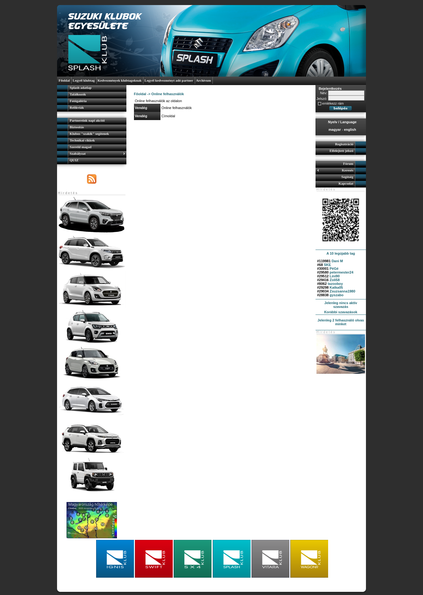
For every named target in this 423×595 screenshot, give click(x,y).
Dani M (337, 261)
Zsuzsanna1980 (342, 291)
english (350, 129)
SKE (327, 265)
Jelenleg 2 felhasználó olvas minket (340, 322)
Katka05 (336, 287)
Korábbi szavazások (340, 312)
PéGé (334, 268)
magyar (334, 129)
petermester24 (341, 272)
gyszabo (337, 295)
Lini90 (335, 276)
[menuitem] (91, 88)
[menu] (91, 98)
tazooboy (335, 284)
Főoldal (140, 94)
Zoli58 (335, 280)
